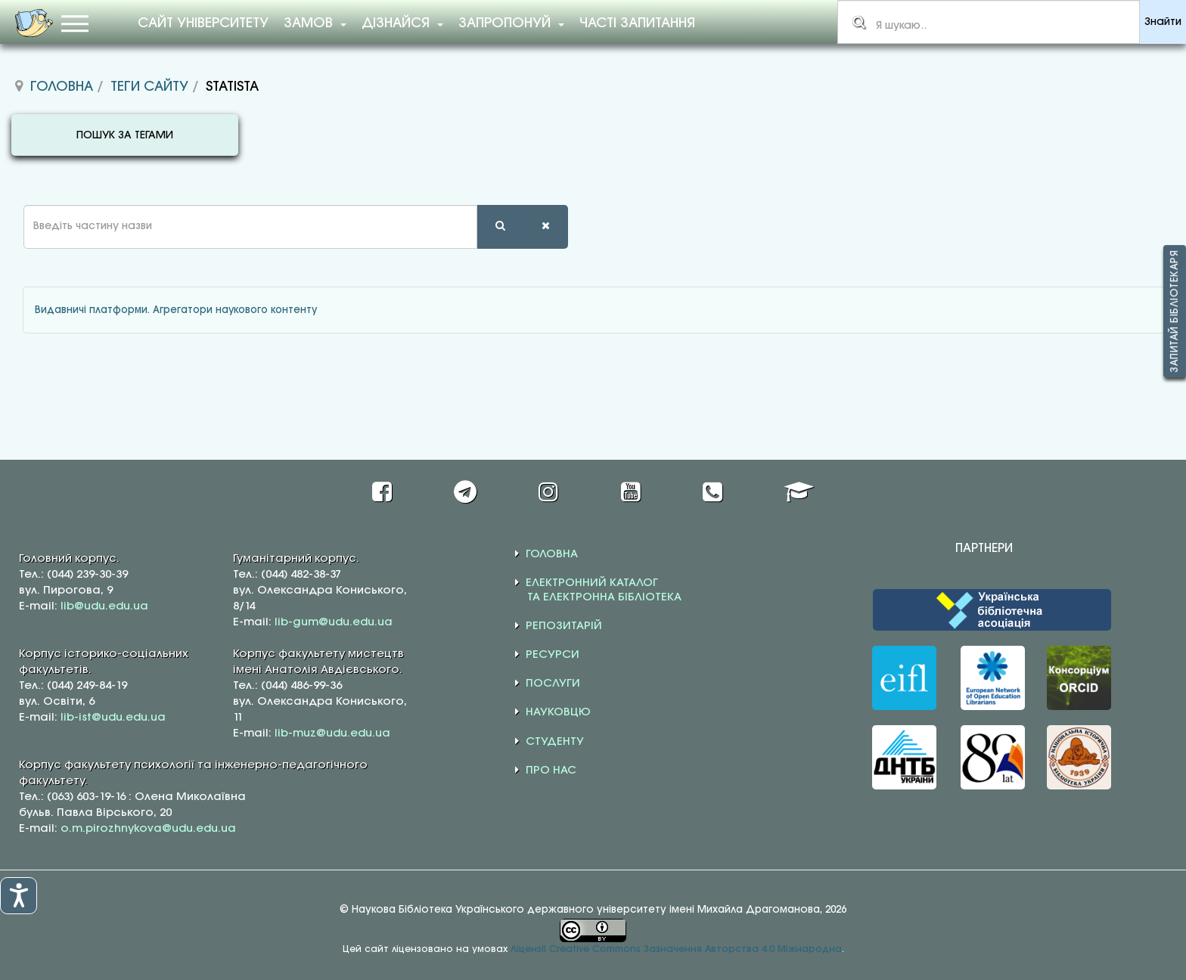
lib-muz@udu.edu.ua (332, 733)
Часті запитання (637, 23)
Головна (61, 87)
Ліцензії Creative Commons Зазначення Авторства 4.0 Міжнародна (676, 949)
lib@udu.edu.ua (104, 606)
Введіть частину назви (11, 205)
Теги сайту (149, 87)
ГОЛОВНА (552, 554)
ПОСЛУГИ (553, 683)
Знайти (1162, 22)
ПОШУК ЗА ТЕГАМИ (124, 136)
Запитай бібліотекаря (1174, 311)
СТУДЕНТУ (555, 742)
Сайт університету (203, 23)
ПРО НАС (551, 770)
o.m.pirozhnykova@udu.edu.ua (148, 828)
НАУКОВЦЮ (558, 712)
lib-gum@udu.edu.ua (334, 622)
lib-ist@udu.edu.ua (113, 717)
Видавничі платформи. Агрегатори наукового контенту (176, 310)
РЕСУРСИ (552, 655)
